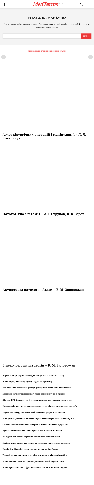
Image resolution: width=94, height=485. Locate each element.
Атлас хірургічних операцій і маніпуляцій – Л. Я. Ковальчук (44, 136)
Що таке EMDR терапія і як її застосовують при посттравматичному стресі (37, 400)
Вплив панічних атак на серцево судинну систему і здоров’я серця (33, 461)
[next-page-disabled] (90, 57)
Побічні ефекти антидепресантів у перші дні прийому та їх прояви (34, 394)
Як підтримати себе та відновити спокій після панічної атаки (31, 436)
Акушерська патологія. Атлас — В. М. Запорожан (43, 289)
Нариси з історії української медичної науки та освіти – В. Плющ (33, 375)
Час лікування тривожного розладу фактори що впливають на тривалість (37, 387)
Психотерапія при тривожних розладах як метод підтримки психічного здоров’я (40, 406)
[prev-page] (3, 57)
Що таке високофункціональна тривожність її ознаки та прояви (32, 430)
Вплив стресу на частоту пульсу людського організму (27, 381)
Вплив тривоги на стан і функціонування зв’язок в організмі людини (35, 467)
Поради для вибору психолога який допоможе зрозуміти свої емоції (34, 412)
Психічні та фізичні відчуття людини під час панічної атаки (31, 449)
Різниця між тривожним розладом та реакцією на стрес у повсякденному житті (39, 418)
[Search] (86, 36)
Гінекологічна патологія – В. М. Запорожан (39, 365)
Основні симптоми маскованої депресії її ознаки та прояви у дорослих (35, 424)
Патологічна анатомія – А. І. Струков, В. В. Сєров (43, 214)
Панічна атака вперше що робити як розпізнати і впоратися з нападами (36, 443)
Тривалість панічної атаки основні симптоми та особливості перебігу (35, 455)
